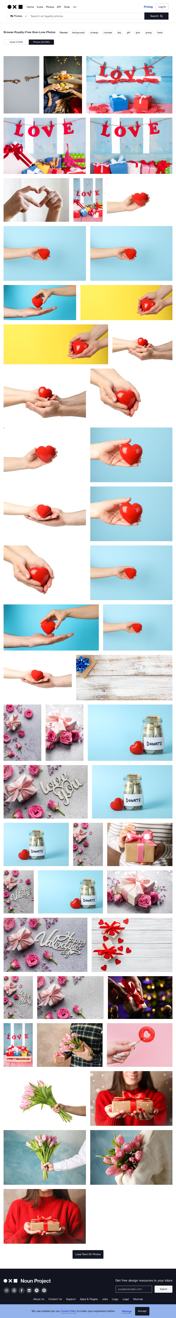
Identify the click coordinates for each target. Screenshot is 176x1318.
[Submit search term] (156, 16)
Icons (40, 7)
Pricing (148, 6)
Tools (67, 7)
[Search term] (86, 16)
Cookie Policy (69, 1311)
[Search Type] (18, 16)
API (59, 7)
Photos (50, 7)
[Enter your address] (134, 1289)
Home (30, 7)
